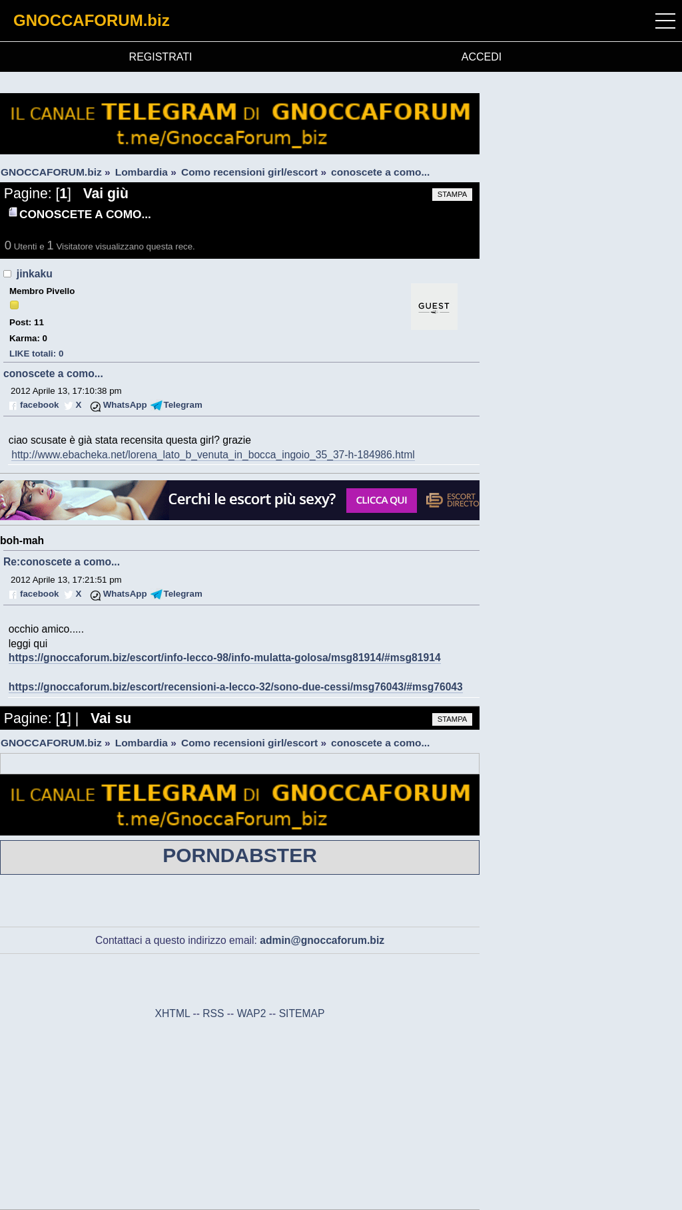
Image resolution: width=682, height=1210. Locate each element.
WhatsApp (125, 405)
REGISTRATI (160, 57)
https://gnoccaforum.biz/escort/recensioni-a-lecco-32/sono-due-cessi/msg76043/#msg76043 (236, 686)
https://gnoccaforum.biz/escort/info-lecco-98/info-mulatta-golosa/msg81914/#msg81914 (225, 657)
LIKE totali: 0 (36, 354)
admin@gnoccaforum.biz (322, 940)
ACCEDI (482, 57)
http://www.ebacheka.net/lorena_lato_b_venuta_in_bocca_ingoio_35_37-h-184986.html (213, 454)
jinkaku (35, 273)
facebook (39, 405)
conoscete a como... (53, 373)
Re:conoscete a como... (61, 561)
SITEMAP (302, 1013)
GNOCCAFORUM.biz (91, 20)
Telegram (183, 405)
